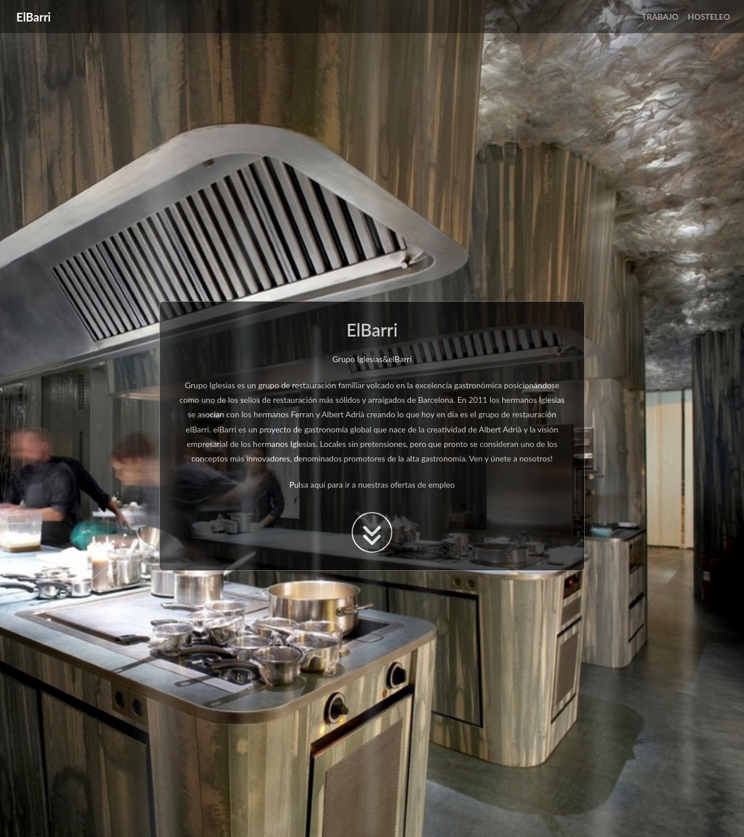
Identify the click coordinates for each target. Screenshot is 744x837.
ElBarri (33, 17)
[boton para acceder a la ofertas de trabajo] (372, 532)
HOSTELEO (709, 17)
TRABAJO (660, 17)
